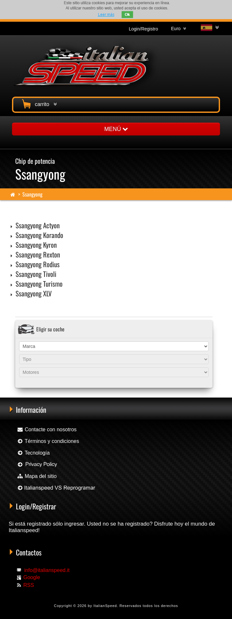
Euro (178, 28)
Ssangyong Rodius (38, 264)
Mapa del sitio (37, 476)
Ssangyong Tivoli (36, 274)
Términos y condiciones (48, 441)
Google (31, 577)
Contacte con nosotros (47, 429)
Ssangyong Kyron (36, 245)
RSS (28, 585)
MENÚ (116, 129)
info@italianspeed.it (47, 570)
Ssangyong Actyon (38, 225)
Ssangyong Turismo (39, 284)
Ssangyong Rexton (38, 254)
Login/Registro (143, 28)
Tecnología (33, 453)
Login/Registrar (36, 506)
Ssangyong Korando (39, 235)
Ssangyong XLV (34, 293)
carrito (38, 103)
